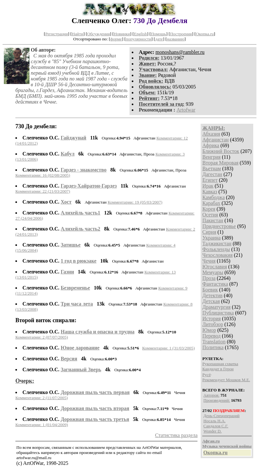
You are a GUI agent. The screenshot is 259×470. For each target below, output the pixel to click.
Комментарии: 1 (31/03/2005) (168, 348)
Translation (213, 341)
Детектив (212, 295)
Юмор (209, 330)
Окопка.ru (205, 33)
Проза (208, 278)
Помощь (158, 33)
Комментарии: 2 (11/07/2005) (41, 397)
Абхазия (211, 134)
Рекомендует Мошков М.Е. (226, 379)
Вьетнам (211, 168)
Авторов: (212, 395)
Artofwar (186, 110)
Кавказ (209, 191)
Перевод (211, 336)
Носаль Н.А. (215, 420)
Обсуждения (98, 33)
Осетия (210, 214)
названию (175, 39)
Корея (208, 209)
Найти (77, 33)
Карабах (211, 203)
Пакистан (212, 220)
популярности (138, 39)
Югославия (214, 266)
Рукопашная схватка (220, 363)
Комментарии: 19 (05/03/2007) (135, 202)
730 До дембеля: (36, 126)
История (211, 318)
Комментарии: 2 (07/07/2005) (41, 337)
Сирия (209, 232)
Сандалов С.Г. (216, 426)
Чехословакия (217, 255)
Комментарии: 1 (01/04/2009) (41, 424)
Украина (211, 237)
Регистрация (56, 33)
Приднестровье (219, 226)
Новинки (122, 33)
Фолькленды (216, 249)
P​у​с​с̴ (206, 374)
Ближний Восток (220, 151)
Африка (210, 145)
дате (159, 39)
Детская (211, 301)
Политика (212, 347)
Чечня (208, 261)
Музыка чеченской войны (226, 446)
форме (116, 39)
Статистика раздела (176, 435)
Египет (210, 180)
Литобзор (212, 324)
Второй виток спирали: (45, 320)
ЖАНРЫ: (213, 128)
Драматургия (216, 307)
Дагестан (212, 174)
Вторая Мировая (220, 162)
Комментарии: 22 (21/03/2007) (42, 191)
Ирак (207, 186)
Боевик (210, 289)
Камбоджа (213, 197)
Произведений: (217, 400)
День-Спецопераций (222, 415)
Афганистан (215, 139)
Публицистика (218, 312)
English (140, 33)
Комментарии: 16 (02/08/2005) (42, 175)
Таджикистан (216, 243)
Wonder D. (213, 431)
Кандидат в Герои (217, 368)
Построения (181, 33)
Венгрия (211, 157)
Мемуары (212, 272)
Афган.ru (211, 441)
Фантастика (215, 284)
